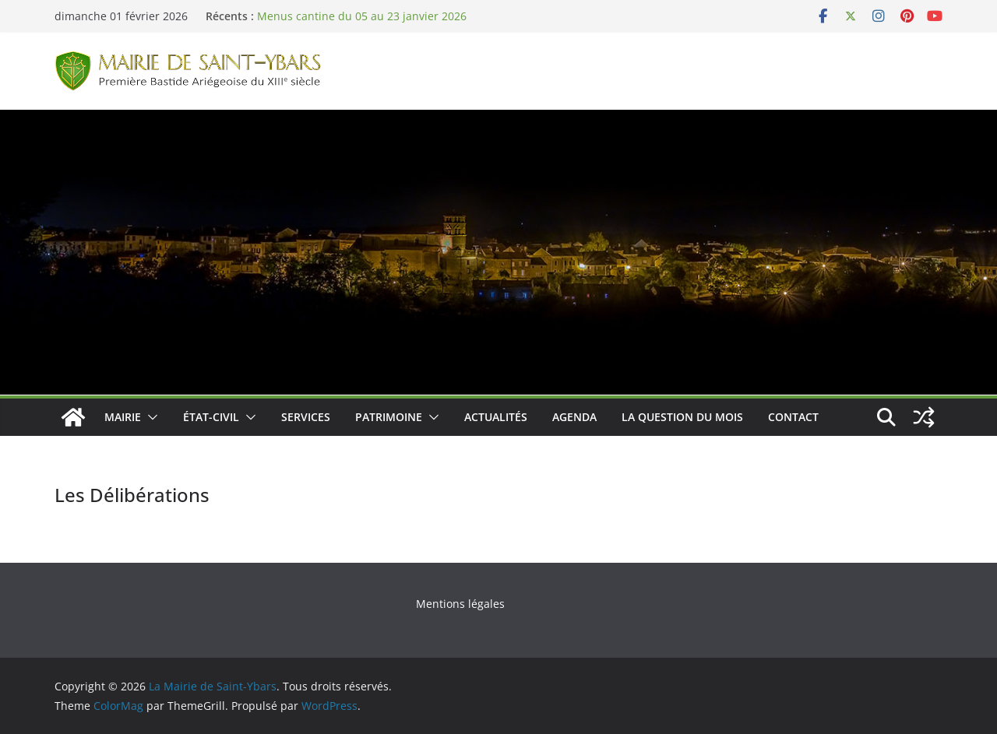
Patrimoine (388, 416)
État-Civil (211, 416)
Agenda (574, 416)
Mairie (122, 416)
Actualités (495, 416)
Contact (793, 416)
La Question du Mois (682, 416)
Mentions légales (460, 603)
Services (305, 416)
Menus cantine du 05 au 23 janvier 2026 (362, 16)
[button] (149, 417)
